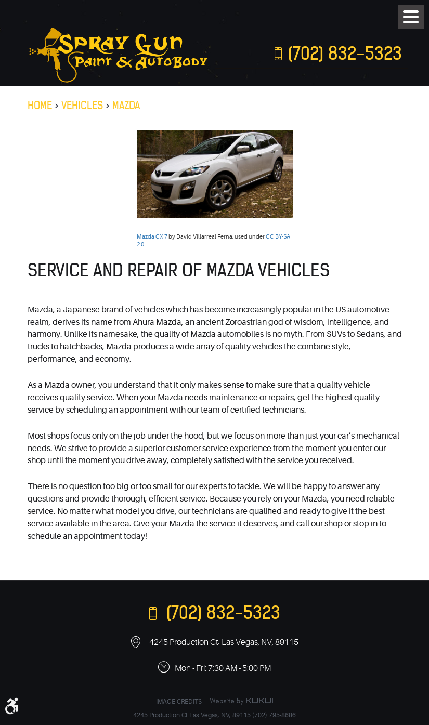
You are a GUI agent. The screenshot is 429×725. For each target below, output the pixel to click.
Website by (241, 701)
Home (40, 105)
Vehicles (82, 105)
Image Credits (179, 701)
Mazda (126, 105)
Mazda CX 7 (152, 236)
